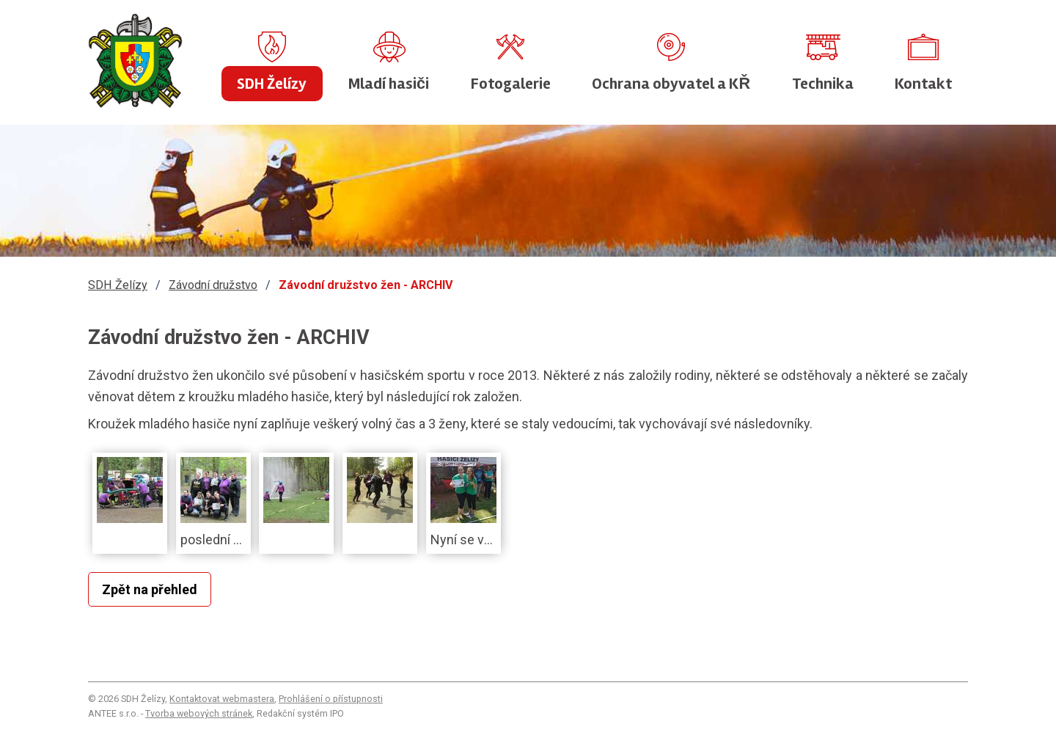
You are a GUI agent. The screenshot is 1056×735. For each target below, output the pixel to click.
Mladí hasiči (388, 83)
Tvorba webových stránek (198, 713)
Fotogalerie (511, 83)
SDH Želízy (272, 83)
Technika (823, 83)
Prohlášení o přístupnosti (331, 698)
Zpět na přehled (149, 589)
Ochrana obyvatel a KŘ (671, 83)
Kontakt (923, 83)
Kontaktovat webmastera (221, 698)
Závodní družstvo (213, 285)
